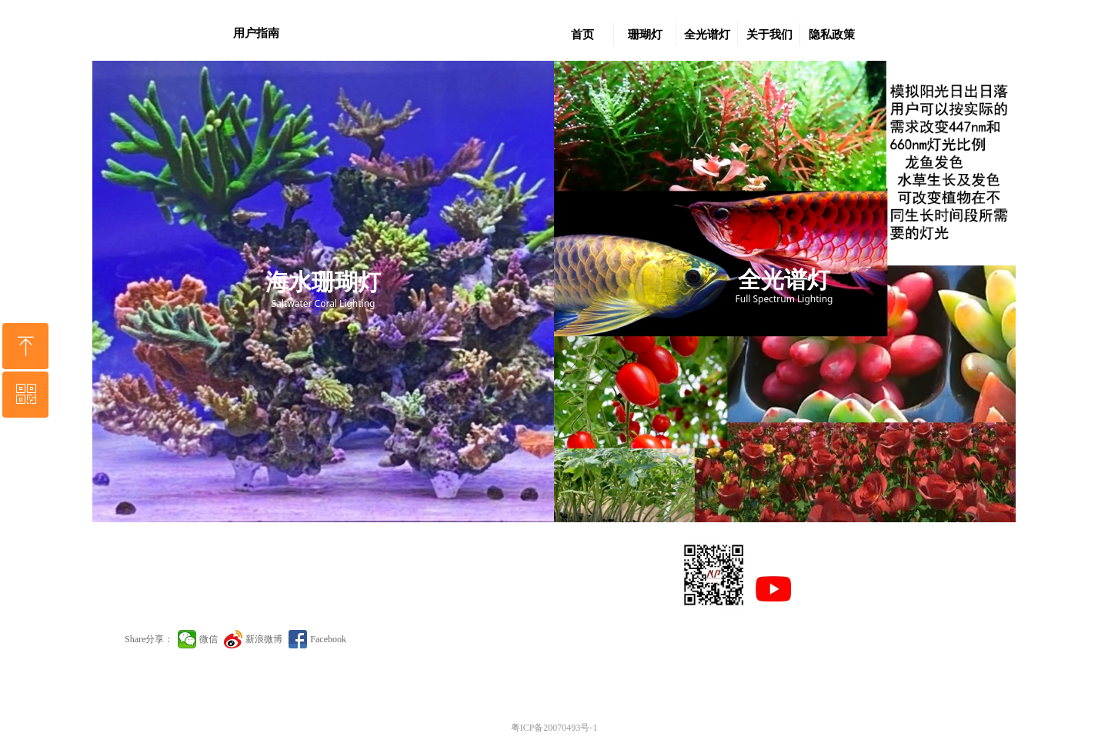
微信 (208, 639)
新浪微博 (263, 639)
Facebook (328, 639)
